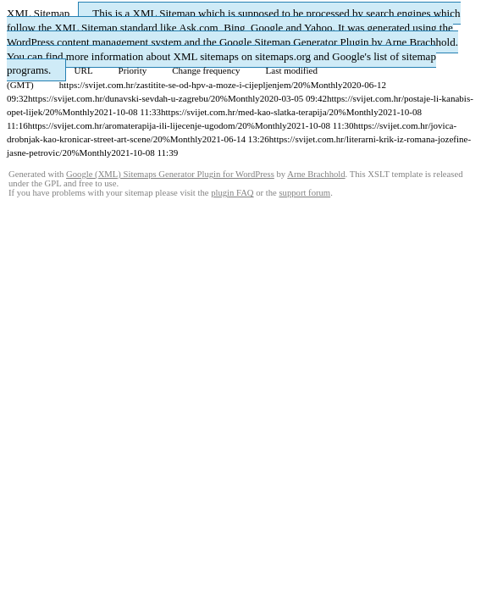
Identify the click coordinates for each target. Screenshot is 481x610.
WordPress (30, 42)
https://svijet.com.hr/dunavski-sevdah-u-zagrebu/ (119, 98)
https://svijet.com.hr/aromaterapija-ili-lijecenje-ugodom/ (133, 125)
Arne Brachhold (419, 42)
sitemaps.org (283, 56)
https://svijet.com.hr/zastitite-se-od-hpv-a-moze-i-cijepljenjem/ (176, 85)
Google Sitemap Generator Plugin (294, 42)
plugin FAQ (232, 192)
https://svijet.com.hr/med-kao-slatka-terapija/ (245, 112)
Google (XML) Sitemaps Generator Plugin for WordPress (170, 174)
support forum (304, 192)
